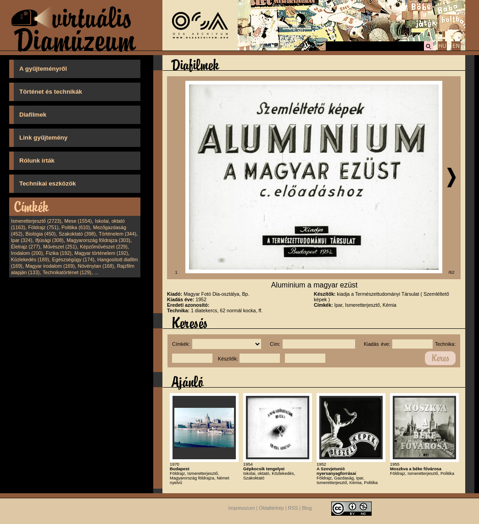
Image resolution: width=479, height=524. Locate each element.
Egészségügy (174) (73, 259)
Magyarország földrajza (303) (98, 240)
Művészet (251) (60, 246)
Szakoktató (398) (77, 234)
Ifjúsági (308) (49, 240)
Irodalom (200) (27, 253)
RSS (293, 508)
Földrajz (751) (43, 227)
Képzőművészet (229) (104, 246)
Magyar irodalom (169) (50, 266)
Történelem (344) (117, 234)
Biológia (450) (41, 234)
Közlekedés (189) (30, 259)
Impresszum (241, 508)
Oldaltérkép (271, 508)
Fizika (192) (59, 253)
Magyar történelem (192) (101, 253)
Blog (307, 508)
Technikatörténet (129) (67, 272)
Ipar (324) (21, 240)
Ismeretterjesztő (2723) (36, 221)
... (97, 272)
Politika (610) (75, 227)
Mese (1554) (78, 221)
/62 (452, 272)
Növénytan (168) (96, 266)
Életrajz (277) (25, 246)
